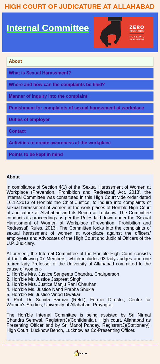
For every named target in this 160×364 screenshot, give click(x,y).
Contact (17, 131)
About (15, 61)
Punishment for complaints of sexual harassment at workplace (76, 107)
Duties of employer (29, 119)
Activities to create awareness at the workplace (60, 142)
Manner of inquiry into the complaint (48, 96)
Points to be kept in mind (36, 154)
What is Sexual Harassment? (40, 72)
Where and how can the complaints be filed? (57, 84)
